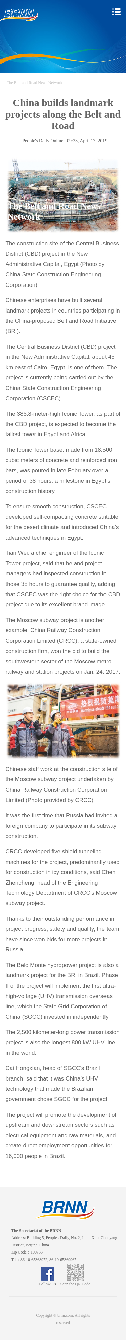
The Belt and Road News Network (34, 82)
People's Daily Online (42, 140)
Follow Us (47, 1281)
